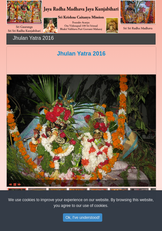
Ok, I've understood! (83, 218)
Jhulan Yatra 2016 (81, 53)
